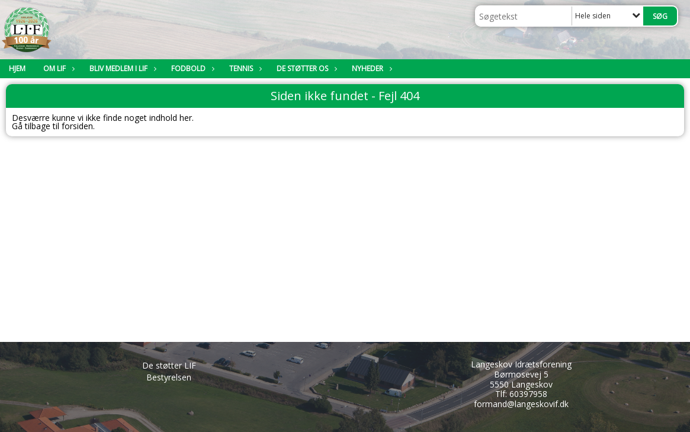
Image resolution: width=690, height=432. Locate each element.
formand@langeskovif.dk (521, 403)
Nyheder (370, 68)
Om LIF (57, 68)
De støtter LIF (169, 365)
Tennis (244, 68)
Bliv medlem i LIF (121, 68)
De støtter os (305, 68)
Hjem (17, 68)
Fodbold (191, 68)
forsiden (77, 126)
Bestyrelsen (168, 377)
